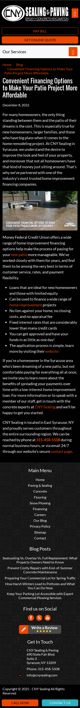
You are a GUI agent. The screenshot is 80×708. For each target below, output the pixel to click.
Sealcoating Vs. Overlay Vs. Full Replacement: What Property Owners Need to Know (40, 560)
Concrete (40, 491)
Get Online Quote (40, 40)
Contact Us (59, 703)
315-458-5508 (49, 669)
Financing (40, 509)
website (51, 351)
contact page (61, 451)
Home (40, 480)
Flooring (40, 497)
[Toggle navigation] (75, 13)
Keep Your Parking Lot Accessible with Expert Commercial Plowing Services (40, 596)
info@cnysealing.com (42, 675)
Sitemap (40, 532)
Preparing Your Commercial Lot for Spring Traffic (40, 578)
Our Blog (40, 520)
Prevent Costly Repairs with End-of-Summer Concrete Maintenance (40, 570)
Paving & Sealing (40, 485)
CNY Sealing (45, 406)
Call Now (20, 703)
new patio (19, 254)
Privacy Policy (40, 526)
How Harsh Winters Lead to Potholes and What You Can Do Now (40, 586)
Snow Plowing (40, 503)
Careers (40, 515)
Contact (40, 538)
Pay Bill (40, 31)
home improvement (25, 304)
